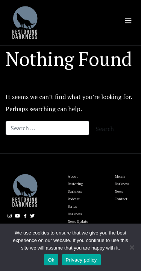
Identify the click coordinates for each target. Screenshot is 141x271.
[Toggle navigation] (128, 20)
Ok (51, 260)
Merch (120, 176)
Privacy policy (81, 260)
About (73, 176)
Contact (121, 198)
